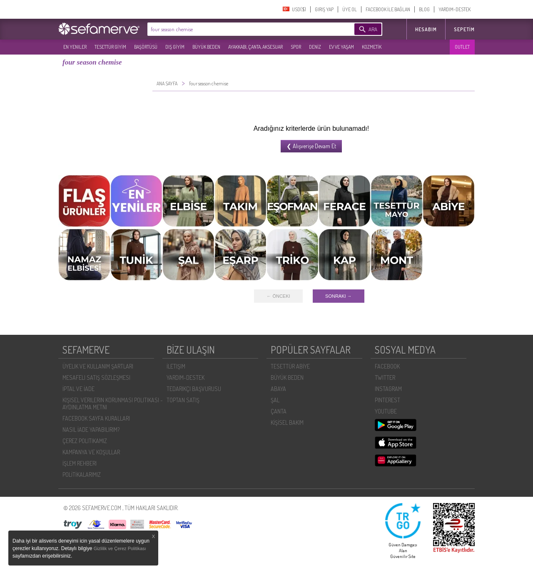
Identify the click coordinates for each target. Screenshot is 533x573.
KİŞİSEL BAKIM (287, 422)
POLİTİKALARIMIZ (81, 474)
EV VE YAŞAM (341, 47)
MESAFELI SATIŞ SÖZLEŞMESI (96, 377)
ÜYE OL (349, 9)
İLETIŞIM (176, 366)
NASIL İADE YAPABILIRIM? (91, 429)
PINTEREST (387, 400)
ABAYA (278, 388)
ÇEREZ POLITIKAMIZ (84, 440)
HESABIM (426, 29)
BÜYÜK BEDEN (206, 47)
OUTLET (462, 47)
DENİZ (315, 47)
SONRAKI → (338, 296)
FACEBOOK (387, 366)
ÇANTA (278, 411)
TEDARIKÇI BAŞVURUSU (194, 388)
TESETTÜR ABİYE (290, 366)
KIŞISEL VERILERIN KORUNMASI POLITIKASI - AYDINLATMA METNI (112, 403)
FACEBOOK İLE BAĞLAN (388, 9)
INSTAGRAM (388, 388)
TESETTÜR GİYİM (110, 47)
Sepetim (464, 29)
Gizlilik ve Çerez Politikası (120, 548)
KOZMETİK (371, 47)
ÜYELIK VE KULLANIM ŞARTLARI (97, 366)
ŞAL (275, 400)
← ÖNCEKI (278, 296)
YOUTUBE (386, 411)
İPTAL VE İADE (78, 388)
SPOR (296, 47)
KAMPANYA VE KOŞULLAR (91, 452)
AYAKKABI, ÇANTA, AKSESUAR (255, 47)
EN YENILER (75, 47)
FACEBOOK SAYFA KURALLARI (96, 418)
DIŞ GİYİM (174, 47)
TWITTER (385, 377)
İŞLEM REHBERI (79, 463)
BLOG (424, 9)
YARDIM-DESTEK (454, 9)
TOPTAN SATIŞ (183, 400)
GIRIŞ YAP (324, 9)
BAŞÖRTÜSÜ (145, 47)
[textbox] (238, 29)
